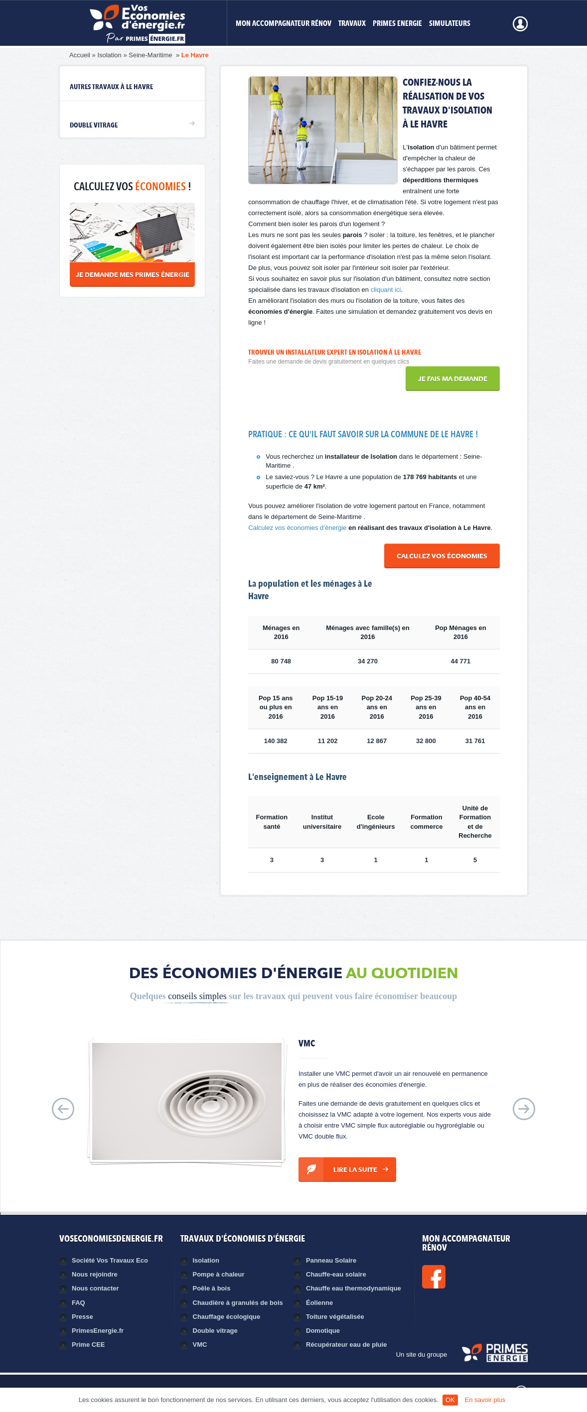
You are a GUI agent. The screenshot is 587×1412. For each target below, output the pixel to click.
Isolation (109, 55)
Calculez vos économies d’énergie (297, 527)
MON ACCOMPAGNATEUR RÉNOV (283, 24)
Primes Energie (397, 24)
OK (450, 1400)
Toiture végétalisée (335, 1316)
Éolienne (319, 1302)
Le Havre (195, 55)
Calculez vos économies (442, 556)
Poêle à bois (212, 1288)
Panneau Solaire (331, 1260)
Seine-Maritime (151, 55)
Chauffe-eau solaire (336, 1274)
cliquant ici (386, 289)
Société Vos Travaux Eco (110, 1260)
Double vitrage (94, 125)
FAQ (78, 1302)
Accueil (79, 55)
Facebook (467, 1276)
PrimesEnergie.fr (98, 1330)
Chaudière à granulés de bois (238, 1302)
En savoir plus (485, 1400)
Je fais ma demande (452, 379)
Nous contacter (95, 1288)
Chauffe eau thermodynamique (353, 1288)
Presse (82, 1316)
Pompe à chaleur (219, 1274)
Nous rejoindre (95, 1274)
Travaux (352, 24)
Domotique (323, 1330)
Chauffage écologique (227, 1316)
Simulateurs (449, 24)
